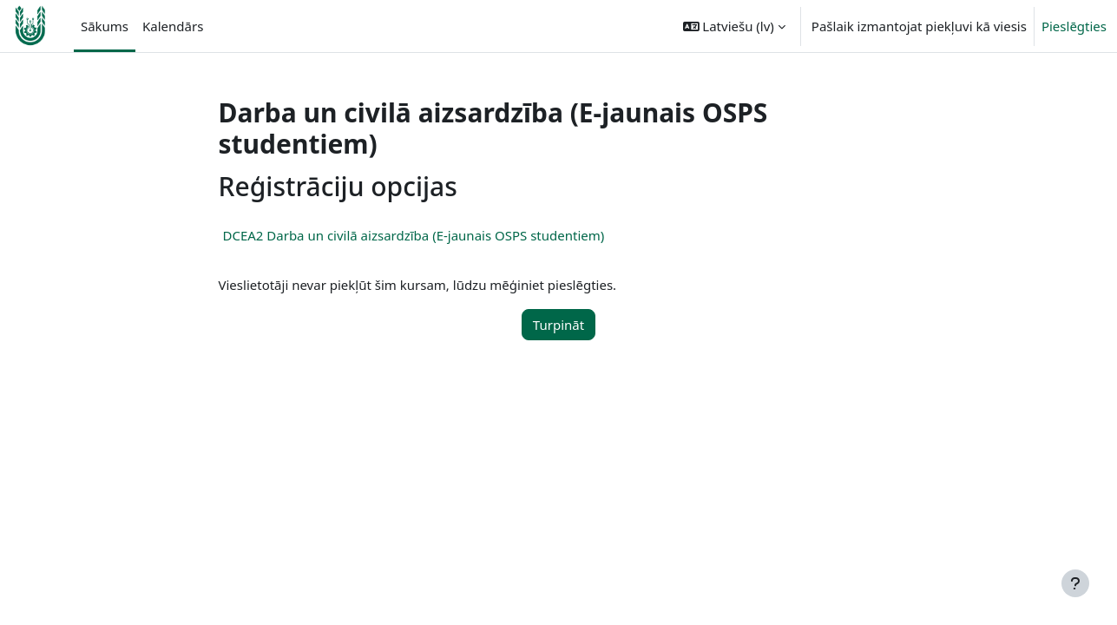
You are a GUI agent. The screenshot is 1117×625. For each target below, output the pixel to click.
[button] (734, 26)
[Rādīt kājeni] (1075, 583)
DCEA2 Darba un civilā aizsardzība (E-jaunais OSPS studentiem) (414, 235)
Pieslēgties (1074, 26)
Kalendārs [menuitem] (172, 26)
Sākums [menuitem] (104, 26)
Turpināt (558, 324)
